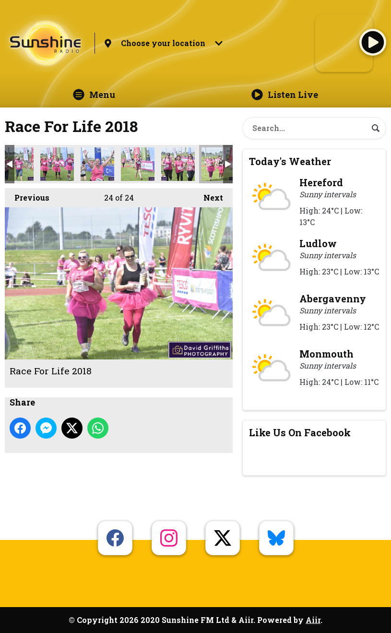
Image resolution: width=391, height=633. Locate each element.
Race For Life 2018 (17, 164)
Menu (94, 94)
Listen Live (284, 94)
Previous (27, 195)
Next (208, 195)
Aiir (313, 620)
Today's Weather (290, 161)
